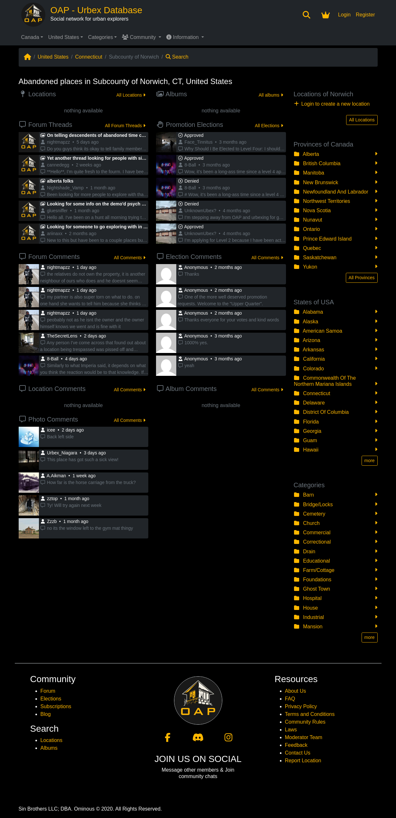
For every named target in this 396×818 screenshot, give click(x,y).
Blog (46, 714)
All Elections (269, 125)
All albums (271, 95)
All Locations (130, 95)
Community (139, 37)
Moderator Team (303, 737)
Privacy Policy (301, 706)
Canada (30, 37)
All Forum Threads (125, 125)
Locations (52, 740)
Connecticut (88, 57)
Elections (51, 698)
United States (63, 37)
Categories (100, 37)
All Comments (129, 257)
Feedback (296, 745)
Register (365, 14)
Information (183, 37)
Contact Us (297, 753)
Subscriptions (56, 706)
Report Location (303, 760)
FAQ (290, 698)
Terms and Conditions (310, 714)
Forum (48, 691)
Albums (49, 748)
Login (344, 14)
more (369, 460)
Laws (291, 729)
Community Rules (305, 722)
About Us (295, 691)
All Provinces (362, 277)
